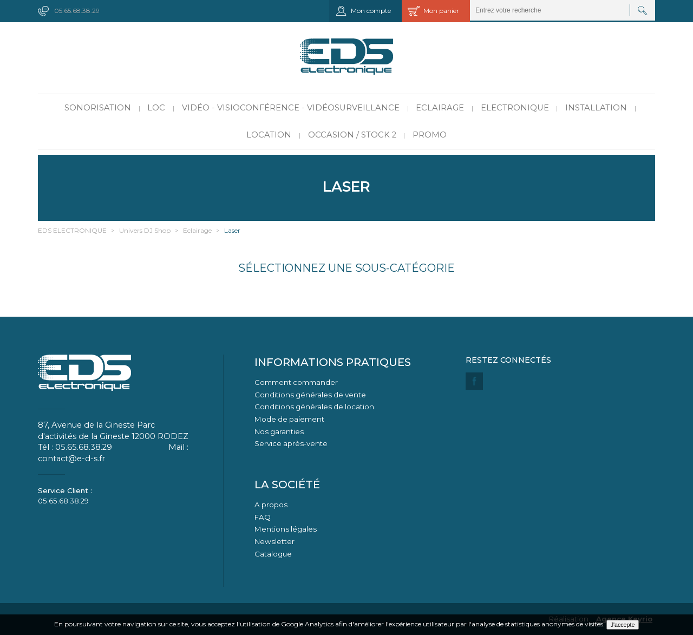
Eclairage (440, 108)
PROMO (430, 135)
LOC (156, 108)
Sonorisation (97, 108)
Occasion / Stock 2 (352, 135)
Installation (596, 108)
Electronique (515, 108)
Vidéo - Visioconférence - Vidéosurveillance (291, 108)
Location (268, 135)
